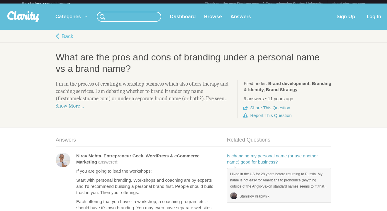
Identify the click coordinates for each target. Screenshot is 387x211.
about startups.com (348, 4)
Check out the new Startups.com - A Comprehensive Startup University (264, 4)
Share (270, 111)
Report (270, 118)
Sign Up (346, 20)
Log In (374, 20)
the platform (46, 3)
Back (67, 40)
